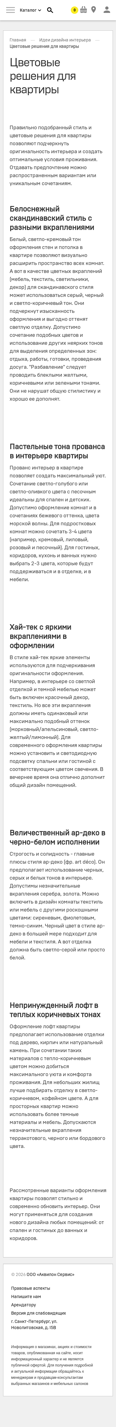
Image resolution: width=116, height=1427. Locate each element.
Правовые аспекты (30, 1288)
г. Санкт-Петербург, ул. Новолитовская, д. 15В (34, 1325)
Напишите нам (26, 1297)
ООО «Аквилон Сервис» (50, 1275)
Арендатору (23, 1305)
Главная (18, 40)
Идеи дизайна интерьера (65, 40)
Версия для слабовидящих (38, 1313)
